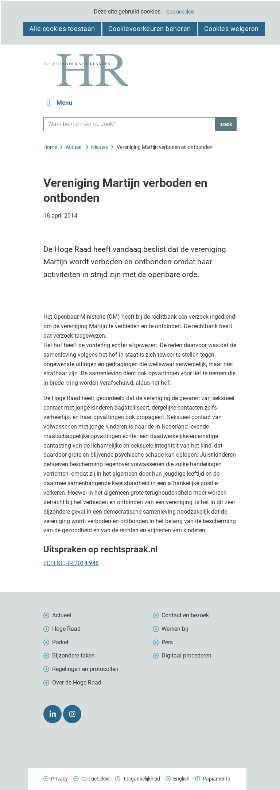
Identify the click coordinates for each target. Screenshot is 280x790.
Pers (167, 642)
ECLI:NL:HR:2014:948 (71, 563)
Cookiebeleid (180, 12)
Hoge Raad (66, 628)
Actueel (61, 615)
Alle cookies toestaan (62, 28)
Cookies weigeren (231, 28)
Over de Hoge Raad (76, 682)
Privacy (59, 779)
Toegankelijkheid (141, 779)
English (181, 779)
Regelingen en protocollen (85, 669)
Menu (65, 102)
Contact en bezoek (185, 615)
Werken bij (175, 628)
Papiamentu (216, 779)
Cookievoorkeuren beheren (149, 28)
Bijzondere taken (73, 655)
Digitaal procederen (186, 655)
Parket (60, 642)
